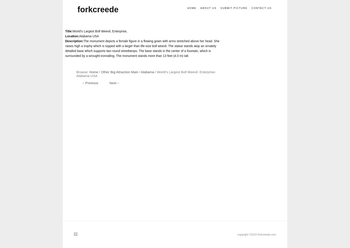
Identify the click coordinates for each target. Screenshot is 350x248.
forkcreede (98, 9)
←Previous (90, 83)
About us (208, 8)
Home (191, 8)
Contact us (262, 8)
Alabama (147, 72)
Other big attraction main (119, 72)
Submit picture (234, 8)
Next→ (114, 83)
